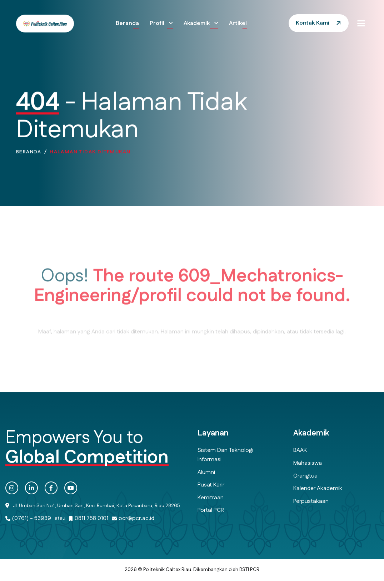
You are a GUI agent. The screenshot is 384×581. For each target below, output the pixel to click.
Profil (158, 23)
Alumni (206, 472)
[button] (361, 23)
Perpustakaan (311, 501)
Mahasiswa (307, 463)
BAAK (300, 450)
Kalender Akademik (317, 488)
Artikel (238, 23)
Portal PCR (211, 510)
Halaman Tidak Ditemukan (90, 158)
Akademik (197, 23)
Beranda (127, 23)
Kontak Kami (312, 23)
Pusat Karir (211, 485)
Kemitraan (211, 498)
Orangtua (305, 476)
